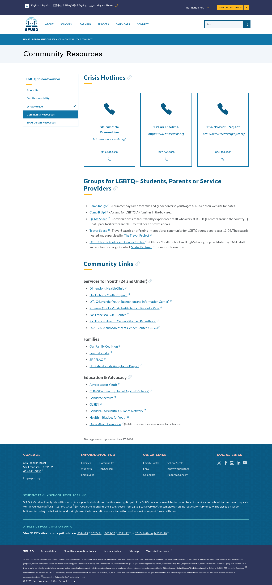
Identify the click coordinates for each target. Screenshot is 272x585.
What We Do (35, 106)
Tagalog (83, 5)
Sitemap (134, 551)
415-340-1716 (65, 506)
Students (86, 468)
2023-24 (97, 533)
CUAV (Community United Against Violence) (121, 391)
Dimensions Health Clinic (108, 288)
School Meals (175, 462)
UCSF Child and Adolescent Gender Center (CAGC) (125, 328)
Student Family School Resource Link (56, 502)
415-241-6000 (33, 471)
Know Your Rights (178, 468)
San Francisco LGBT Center (109, 315)
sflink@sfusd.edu (37, 506)
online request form (189, 506)
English (35, 5)
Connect (142, 24)
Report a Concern (177, 474)
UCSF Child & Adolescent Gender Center (118, 242)
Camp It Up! (99, 212)
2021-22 (124, 533)
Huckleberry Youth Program (110, 295)
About (49, 24)
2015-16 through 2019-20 (152, 533)
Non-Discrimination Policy (80, 551)
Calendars (123, 24)
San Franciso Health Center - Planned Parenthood (124, 321)
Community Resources (41, 114)
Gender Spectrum (103, 398)
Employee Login (233, 7)
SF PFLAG (97, 359)
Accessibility (48, 551)
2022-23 (111, 533)
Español (46, 5)
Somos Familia (101, 353)
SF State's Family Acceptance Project (115, 366)
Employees (87, 474)
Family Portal (151, 462)
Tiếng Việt (70, 5)
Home (26, 39)
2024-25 (83, 533)
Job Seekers (106, 468)
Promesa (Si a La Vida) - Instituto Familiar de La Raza (126, 308)
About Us (32, 90)
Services (103, 24)
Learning (85, 24)
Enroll (146, 468)
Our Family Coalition (105, 346)
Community (106, 462)
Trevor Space (100, 230)
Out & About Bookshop (106, 424)
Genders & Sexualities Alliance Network (118, 411)
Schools (66, 24)
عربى (92, 5)
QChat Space (99, 219)
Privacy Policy (112, 551)
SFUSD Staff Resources (41, 122)
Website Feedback (159, 551)
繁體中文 (57, 5)
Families (86, 462)
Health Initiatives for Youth (109, 417)
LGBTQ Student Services (47, 39)
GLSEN (96, 404)
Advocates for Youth (104, 384)
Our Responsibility (38, 98)
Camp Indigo (99, 206)
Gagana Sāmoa (105, 5)
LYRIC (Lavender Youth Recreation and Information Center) (131, 301)
